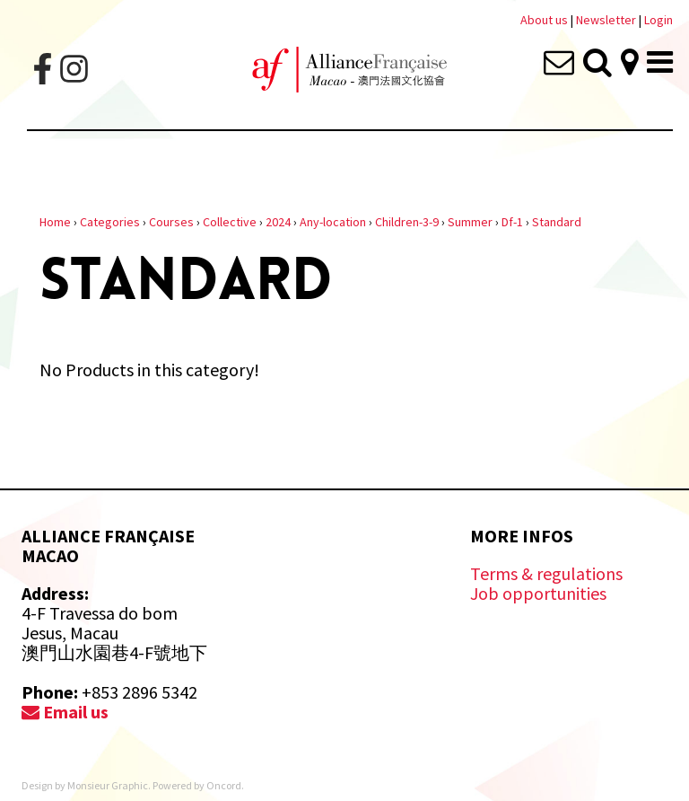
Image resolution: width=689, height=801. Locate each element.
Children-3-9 (407, 222)
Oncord (223, 785)
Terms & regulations (546, 573)
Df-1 (512, 222)
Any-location (333, 222)
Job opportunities (538, 593)
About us (544, 20)
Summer (470, 222)
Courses (171, 222)
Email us (65, 711)
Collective (230, 222)
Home (55, 222)
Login (658, 20)
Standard (556, 222)
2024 (278, 222)
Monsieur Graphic (107, 785)
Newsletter (607, 20)
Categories (110, 222)
